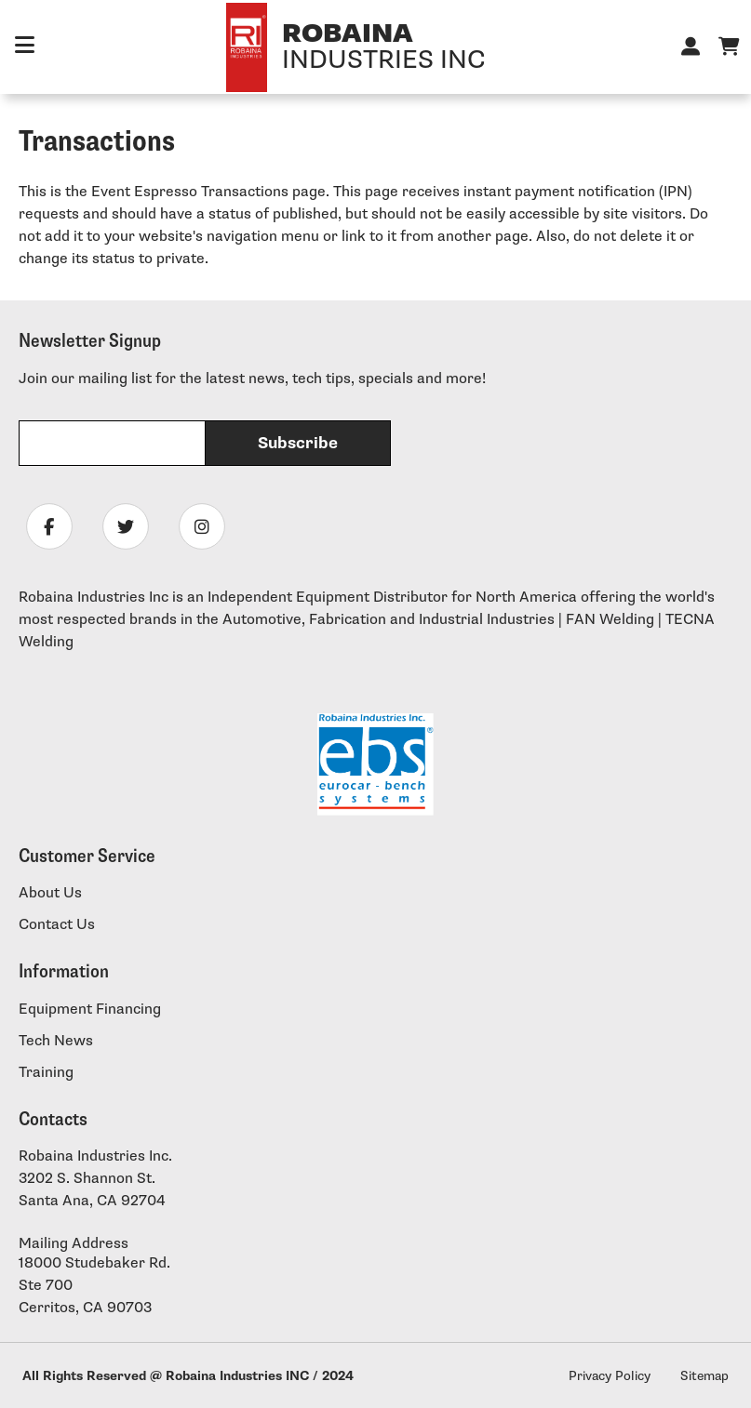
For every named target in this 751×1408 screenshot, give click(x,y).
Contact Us (57, 925)
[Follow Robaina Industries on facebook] (49, 526)
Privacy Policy (609, 1376)
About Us (50, 893)
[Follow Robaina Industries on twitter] (125, 526)
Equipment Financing (90, 1009)
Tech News (56, 1041)
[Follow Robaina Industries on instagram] (202, 526)
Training (46, 1073)
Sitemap (704, 1376)
